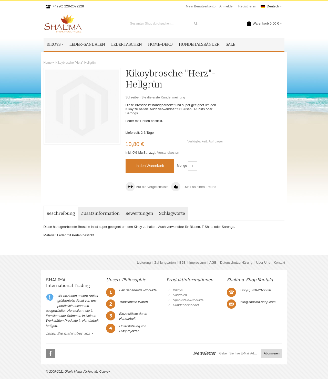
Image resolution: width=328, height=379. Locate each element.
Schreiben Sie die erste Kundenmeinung (155, 97)
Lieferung (144, 262)
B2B (182, 262)
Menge (182, 166)
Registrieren (247, 6)
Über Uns (263, 262)
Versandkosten (168, 152)
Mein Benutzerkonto (201, 6)
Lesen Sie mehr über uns (68, 333)
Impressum (197, 262)
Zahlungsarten (165, 262)
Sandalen (180, 295)
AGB (212, 262)
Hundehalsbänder (186, 305)
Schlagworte (172, 213)
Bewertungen (139, 213)
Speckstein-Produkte (188, 300)
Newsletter (204, 353)
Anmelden (226, 6)
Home (48, 62)
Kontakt (279, 262)
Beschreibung (60, 213)
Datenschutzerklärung (236, 262)
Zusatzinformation (100, 213)
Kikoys (177, 290)
